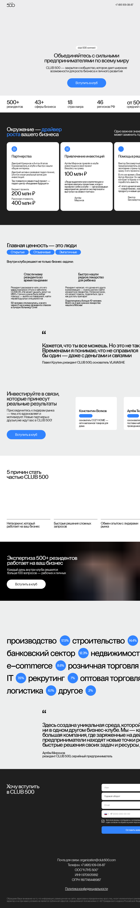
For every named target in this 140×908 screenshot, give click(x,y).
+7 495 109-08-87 (124, 4)
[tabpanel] (94, 411)
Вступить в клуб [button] (86, 83)
